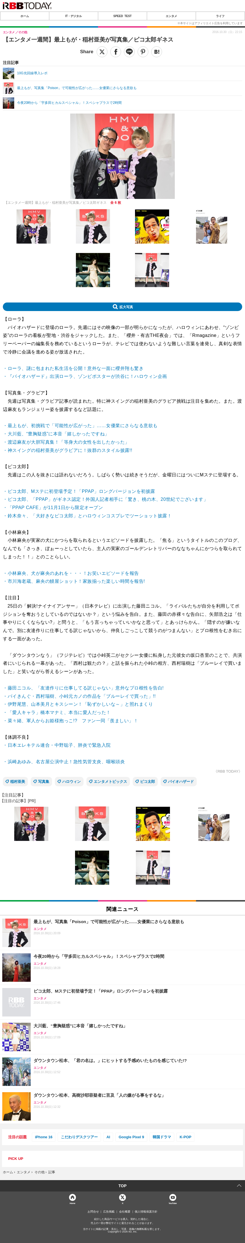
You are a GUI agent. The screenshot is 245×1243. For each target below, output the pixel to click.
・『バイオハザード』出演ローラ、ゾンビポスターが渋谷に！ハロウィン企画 (85, 376)
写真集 (43, 781)
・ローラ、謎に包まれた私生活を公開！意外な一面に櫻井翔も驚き (73, 368)
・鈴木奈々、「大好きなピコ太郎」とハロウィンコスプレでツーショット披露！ (87, 515)
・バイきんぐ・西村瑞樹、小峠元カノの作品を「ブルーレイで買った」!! (79, 696)
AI (108, 1137)
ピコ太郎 (147, 781)
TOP (123, 1186)
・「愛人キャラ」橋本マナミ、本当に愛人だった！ (57, 712)
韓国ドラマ (162, 1137)
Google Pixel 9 (131, 1137)
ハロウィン (71, 781)
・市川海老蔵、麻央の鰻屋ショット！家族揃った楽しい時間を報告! (74, 581)
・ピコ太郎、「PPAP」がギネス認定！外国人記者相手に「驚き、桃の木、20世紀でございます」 (105, 499)
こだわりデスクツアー (79, 1137)
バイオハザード (181, 781)
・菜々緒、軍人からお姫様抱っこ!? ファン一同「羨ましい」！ (70, 720)
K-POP (185, 1137)
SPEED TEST (122, 16)
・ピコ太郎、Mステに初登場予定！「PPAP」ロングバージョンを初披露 (79, 491)
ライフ (220, 16)
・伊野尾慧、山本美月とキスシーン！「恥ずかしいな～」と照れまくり (78, 704)
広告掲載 (109, 1211)
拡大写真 (126, 306)
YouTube (173, 1203)
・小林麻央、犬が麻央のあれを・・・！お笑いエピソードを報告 (71, 573)
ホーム (24, 16)
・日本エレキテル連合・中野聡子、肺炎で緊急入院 (57, 745)
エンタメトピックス (110, 781)
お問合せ (93, 1211)
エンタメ (171, 16)
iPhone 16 (43, 1137)
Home (72, 1203)
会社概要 (124, 1211)
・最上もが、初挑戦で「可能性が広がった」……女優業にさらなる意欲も (80, 425)
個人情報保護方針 (146, 1211)
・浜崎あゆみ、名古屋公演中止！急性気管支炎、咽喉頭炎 (64, 761)
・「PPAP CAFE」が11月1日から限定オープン (53, 507)
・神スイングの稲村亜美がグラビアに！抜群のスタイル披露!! (67, 450)
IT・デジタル (73, 16)
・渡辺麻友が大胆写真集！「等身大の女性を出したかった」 (66, 442)
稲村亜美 (17, 781)
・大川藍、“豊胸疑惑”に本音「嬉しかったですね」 (56, 433)
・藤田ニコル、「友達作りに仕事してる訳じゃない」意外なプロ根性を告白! (83, 688)
